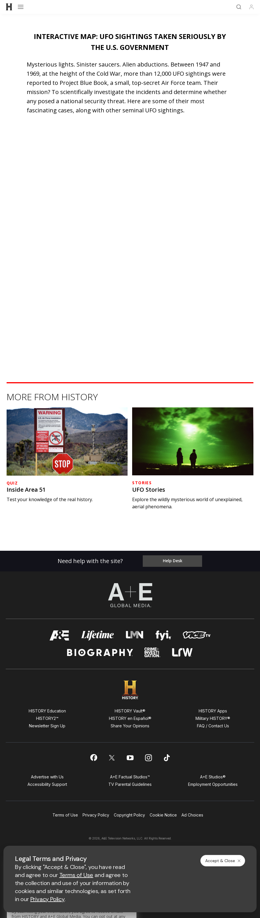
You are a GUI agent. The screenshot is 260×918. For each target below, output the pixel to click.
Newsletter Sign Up (47, 725)
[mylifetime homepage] (97, 635)
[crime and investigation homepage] (152, 652)
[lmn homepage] (135, 635)
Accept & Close (223, 860)
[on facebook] (93, 757)
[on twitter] (111, 757)
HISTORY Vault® (130, 710)
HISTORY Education (47, 710)
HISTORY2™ (47, 718)
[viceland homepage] (196, 635)
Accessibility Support (47, 784)
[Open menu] (20, 6)
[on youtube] (130, 757)
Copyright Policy (129, 814)
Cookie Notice (163, 814)
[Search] (239, 7)
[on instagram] (148, 757)
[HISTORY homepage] (130, 690)
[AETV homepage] (60, 635)
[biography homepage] (100, 652)
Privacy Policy (96, 814)
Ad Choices (192, 814)
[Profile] (251, 7)
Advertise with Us (47, 776)
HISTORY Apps (213, 710)
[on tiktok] (166, 757)
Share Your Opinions (130, 725)
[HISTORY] (9, 6)
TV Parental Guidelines (130, 784)
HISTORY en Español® (130, 718)
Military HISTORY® (213, 718)
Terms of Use (65, 814)
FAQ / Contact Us (213, 725)
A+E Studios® (213, 776)
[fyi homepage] (163, 635)
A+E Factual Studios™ (130, 776)
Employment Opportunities (213, 784)
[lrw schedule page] (182, 652)
